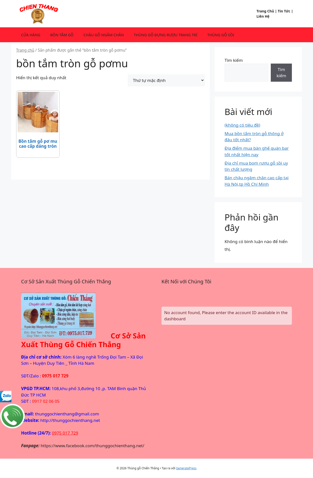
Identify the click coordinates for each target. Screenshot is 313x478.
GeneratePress (186, 468)
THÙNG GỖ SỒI (220, 34)
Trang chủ (25, 50)
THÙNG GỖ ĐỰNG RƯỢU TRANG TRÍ (165, 34)
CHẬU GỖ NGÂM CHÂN (103, 34)
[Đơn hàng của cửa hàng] (166, 80)
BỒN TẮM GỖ (62, 34)
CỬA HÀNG (30, 34)
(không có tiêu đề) (242, 125)
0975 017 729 (65, 433)
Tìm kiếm (234, 60)
